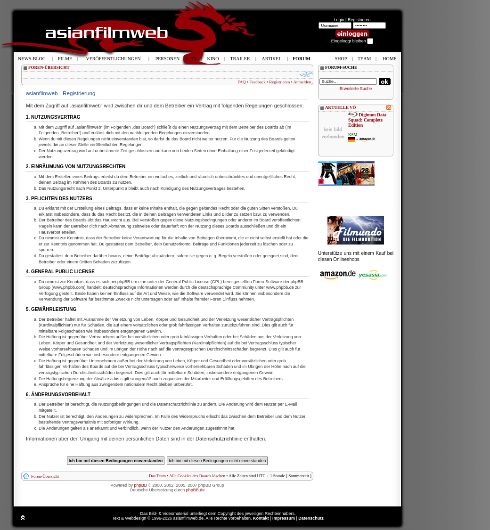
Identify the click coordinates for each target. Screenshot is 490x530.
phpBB (140, 485)
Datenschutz (311, 518)
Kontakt (261, 518)
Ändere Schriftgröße (306, 74)
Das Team (157, 475)
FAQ (241, 82)
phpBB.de (195, 490)
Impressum (283, 518)
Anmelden (302, 82)
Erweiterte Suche (356, 88)
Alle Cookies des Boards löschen (197, 475)
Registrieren (359, 19)
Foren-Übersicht (45, 476)
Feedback (257, 82)
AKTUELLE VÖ (340, 107)
